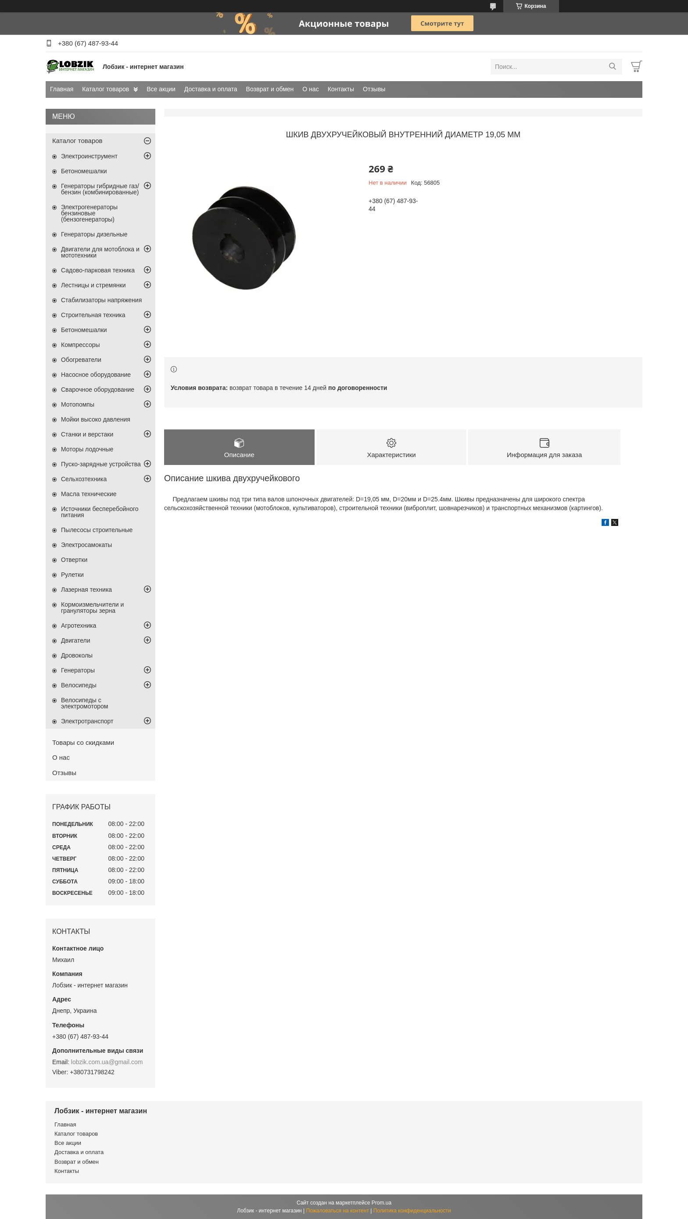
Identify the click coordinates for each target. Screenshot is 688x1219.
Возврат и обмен (270, 89)
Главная (61, 89)
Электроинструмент (89, 156)
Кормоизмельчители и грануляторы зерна (92, 607)
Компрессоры (80, 344)
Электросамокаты (86, 544)
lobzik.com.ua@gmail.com (107, 1061)
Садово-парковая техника (98, 270)
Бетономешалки (84, 171)
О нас (310, 89)
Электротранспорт (87, 721)
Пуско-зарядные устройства (101, 464)
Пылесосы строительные (97, 529)
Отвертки (74, 559)
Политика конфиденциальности (412, 1211)
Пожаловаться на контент (337, 1211)
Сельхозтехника (84, 479)
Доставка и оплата (210, 89)
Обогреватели (81, 359)
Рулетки (72, 574)
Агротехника (78, 625)
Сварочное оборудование (97, 389)
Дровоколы (77, 655)
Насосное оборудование (96, 374)
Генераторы (78, 670)
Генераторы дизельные (94, 234)
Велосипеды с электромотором (84, 703)
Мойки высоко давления (95, 419)
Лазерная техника (86, 589)
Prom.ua (381, 1203)
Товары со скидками (83, 742)
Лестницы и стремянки (93, 285)
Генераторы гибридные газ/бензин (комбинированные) (100, 189)
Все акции (161, 89)
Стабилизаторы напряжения (101, 300)
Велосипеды (79, 685)
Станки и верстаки (87, 434)
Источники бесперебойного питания (100, 511)
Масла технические (89, 493)
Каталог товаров (105, 89)
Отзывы (374, 89)
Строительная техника (93, 314)
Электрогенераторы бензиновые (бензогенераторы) (89, 213)
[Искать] (612, 67)
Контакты (341, 89)
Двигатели (75, 640)
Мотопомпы (77, 404)
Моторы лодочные (87, 449)
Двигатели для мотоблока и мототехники (100, 252)
